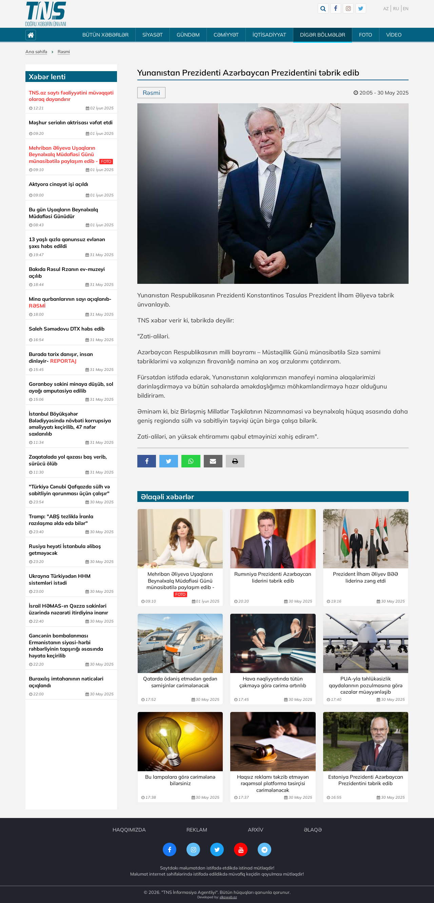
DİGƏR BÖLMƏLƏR (322, 34)
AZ (386, 8)
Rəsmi (64, 51)
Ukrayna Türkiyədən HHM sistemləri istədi (60, 579)
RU (396, 8)
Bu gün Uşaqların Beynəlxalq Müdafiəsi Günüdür (63, 212)
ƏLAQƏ (313, 829)
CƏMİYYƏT (226, 34)
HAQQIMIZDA (129, 829)
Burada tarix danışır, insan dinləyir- (61, 357)
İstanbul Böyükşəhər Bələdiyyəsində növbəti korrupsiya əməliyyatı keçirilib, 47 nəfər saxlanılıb (70, 424)
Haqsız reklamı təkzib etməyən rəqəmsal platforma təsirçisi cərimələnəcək (273, 783)
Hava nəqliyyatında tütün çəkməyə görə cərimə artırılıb (272, 682)
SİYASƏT (152, 34)
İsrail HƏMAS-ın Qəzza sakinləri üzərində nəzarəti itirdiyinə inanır (68, 609)
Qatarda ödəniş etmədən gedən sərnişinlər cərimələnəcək (180, 682)
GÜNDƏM (188, 34)
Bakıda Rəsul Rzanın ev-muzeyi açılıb (67, 272)
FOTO (365, 34)
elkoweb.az (228, 897)
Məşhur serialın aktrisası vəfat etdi (71, 122)
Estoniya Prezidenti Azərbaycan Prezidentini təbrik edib (365, 780)
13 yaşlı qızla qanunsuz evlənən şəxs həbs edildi (67, 242)
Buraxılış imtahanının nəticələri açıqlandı (66, 682)
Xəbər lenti (47, 76)
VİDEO (394, 34)
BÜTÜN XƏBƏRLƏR (105, 34)
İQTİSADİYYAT (269, 34)
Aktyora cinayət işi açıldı (58, 184)
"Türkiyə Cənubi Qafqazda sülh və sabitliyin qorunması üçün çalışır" (69, 490)
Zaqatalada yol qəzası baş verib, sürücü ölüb (68, 460)
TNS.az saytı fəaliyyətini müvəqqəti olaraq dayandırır (71, 96)
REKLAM (196, 829)
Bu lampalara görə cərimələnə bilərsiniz (180, 780)
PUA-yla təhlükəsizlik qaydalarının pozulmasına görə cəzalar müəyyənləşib (365, 685)
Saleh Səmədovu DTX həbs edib (66, 329)
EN (406, 8)
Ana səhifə (36, 51)
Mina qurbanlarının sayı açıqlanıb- (70, 302)
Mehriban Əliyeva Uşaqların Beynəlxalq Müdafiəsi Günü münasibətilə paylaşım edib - (71, 154)
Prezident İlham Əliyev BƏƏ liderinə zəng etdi (365, 577)
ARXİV (255, 829)
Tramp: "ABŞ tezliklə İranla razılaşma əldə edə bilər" (61, 519)
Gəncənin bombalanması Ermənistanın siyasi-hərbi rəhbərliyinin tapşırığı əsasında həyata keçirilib (66, 645)
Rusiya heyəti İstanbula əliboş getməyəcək (65, 549)
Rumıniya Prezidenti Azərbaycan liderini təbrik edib (272, 577)
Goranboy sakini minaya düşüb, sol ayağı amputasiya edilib (71, 387)
